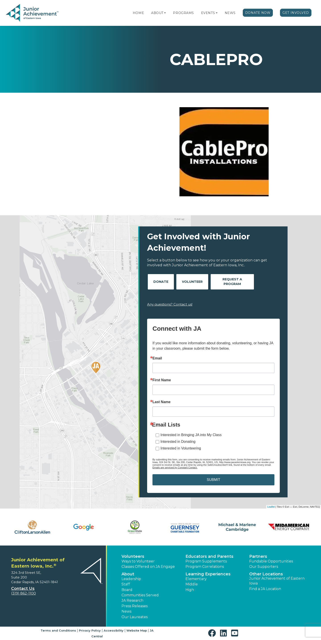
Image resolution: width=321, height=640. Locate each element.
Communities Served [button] (140, 595)
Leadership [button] (131, 579)
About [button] (127, 574)
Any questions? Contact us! (169, 304)
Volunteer (192, 282)
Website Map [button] (136, 630)
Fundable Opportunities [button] (271, 561)
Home (138, 13)
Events (208, 13)
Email (157, 358)
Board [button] (126, 590)
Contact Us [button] (23, 589)
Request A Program (232, 281)
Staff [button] (125, 584)
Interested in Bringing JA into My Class (191, 435)
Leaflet (271, 506)
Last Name (161, 402)
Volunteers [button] (132, 556)
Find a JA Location (265, 589)
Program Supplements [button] (206, 561)
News (230, 13)
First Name (161, 380)
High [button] (189, 590)
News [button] (126, 611)
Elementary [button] (196, 579)
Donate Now (258, 13)
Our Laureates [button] (134, 617)
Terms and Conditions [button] (58, 630)
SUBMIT (213, 480)
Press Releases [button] (134, 606)
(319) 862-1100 (23, 593)
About (157, 13)
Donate (160, 282)
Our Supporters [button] (263, 566)
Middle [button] (191, 584)
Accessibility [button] (113, 630)
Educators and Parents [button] (209, 556)
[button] (165, 13)
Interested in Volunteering (180, 448)
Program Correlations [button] (204, 566)
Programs (183, 13)
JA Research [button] (132, 600)
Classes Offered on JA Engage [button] (148, 566)
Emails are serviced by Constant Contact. (175, 467)
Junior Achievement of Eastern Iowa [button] (277, 580)
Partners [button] (258, 556)
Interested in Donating (177, 441)
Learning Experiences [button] (207, 574)
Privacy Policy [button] (90, 630)
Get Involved (295, 13)
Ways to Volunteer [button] (138, 561)
